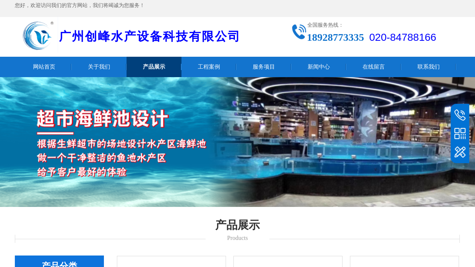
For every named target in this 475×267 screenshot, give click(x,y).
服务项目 (264, 67)
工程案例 (209, 67)
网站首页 (44, 67)
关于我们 (99, 67)
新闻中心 (319, 67)
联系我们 (428, 67)
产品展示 (154, 67)
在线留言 (374, 67)
